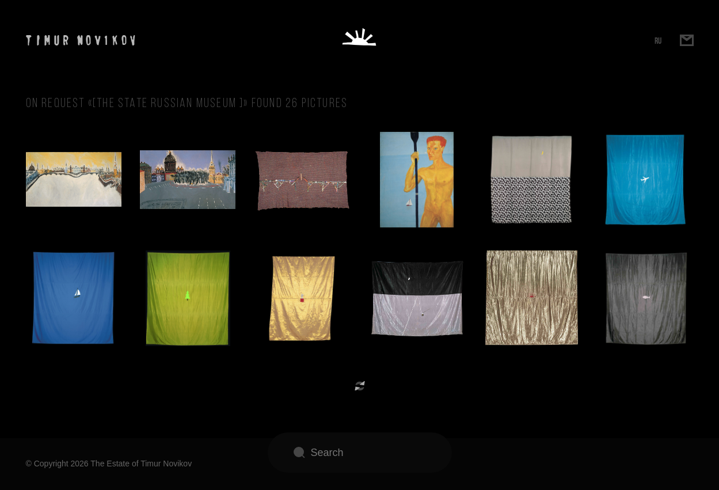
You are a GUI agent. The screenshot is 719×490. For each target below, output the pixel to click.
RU (658, 40)
